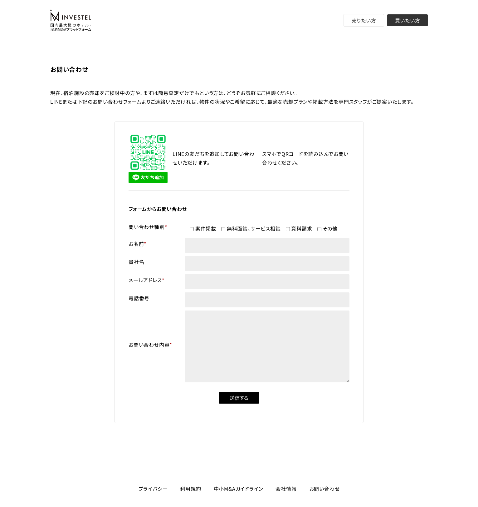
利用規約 (190, 488)
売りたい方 (364, 20)
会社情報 (286, 488)
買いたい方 (407, 20)
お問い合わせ (324, 488)
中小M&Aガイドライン (238, 488)
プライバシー (153, 488)
